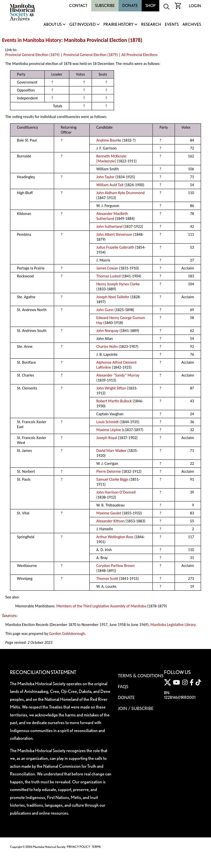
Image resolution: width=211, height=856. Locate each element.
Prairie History (118, 25)
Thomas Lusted (108, 276)
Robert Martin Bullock (114, 401)
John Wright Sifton (111, 388)
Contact (78, 5)
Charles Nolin (107, 346)
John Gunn (105, 309)
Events (172, 25)
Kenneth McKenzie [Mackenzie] (111, 158)
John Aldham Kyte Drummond (120, 192)
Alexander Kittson (110, 521)
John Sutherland (109, 226)
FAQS (123, 686)
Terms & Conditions (140, 676)
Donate (130, 5)
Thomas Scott (107, 578)
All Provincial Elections (140, 54)
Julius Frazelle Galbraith (115, 247)
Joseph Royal (106, 437)
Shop (150, 5)
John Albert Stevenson (114, 234)
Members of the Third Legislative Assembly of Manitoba (101, 606)
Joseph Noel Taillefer (112, 297)
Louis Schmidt (107, 421)
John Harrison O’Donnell (116, 492)
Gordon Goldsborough (67, 633)
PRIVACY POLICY (78, 847)
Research (151, 25)
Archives (191, 25)
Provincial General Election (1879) (90, 54)
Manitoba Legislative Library (172, 624)
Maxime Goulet (108, 513)
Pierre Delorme (108, 471)
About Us (52, 25)
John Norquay (107, 330)
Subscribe (105, 5)
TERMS (96, 847)
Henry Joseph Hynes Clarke (118, 284)
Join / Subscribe (136, 708)
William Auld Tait (110, 184)
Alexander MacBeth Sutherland (112, 216)
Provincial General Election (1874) (32, 54)
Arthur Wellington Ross (115, 536)
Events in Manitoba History (31, 40)
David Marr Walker (111, 450)
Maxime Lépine (108, 429)
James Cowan (107, 268)
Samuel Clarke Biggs (112, 479)
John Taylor (105, 177)
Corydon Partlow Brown (115, 565)
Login (195, 5)
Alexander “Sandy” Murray (117, 375)
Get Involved (82, 25)
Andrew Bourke (108, 140)
